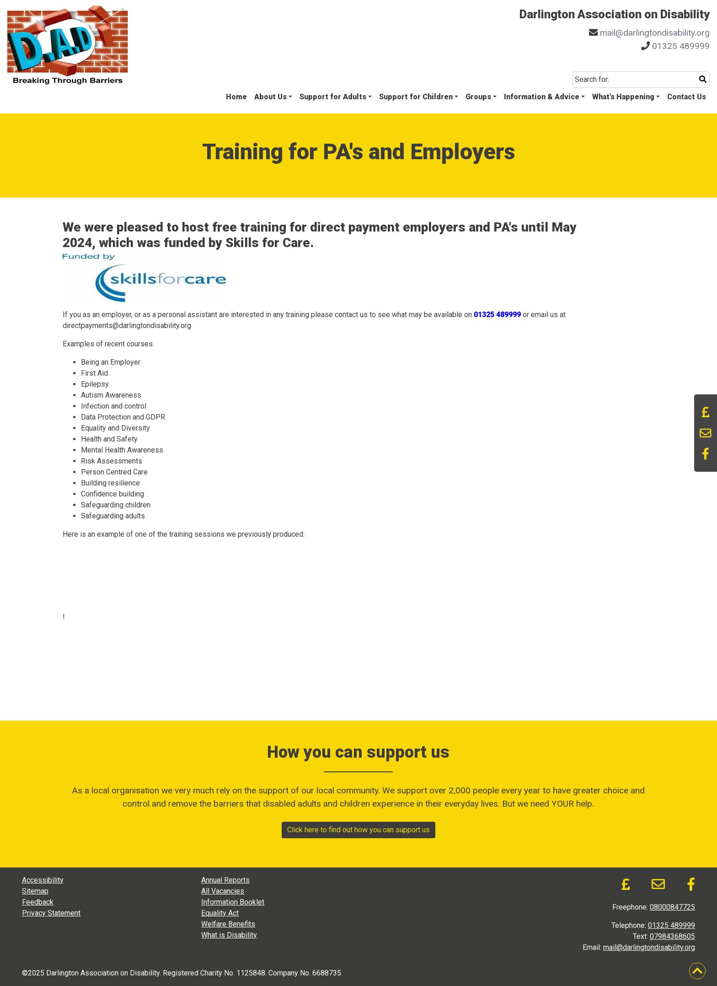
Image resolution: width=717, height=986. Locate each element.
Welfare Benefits (228, 924)
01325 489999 (681, 46)
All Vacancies (222, 891)
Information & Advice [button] (541, 96)
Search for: (592, 79)
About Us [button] (270, 96)
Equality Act (220, 913)
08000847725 (672, 907)
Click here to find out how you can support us (358, 829)
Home (236, 96)
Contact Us (686, 96)
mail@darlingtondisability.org (655, 32)
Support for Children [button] (416, 96)
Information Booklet (232, 902)
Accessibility (43, 880)
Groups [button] (478, 96)
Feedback (38, 902)
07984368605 (672, 936)
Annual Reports (225, 880)
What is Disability (229, 935)
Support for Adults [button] (333, 96)
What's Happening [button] (623, 96)
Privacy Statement (51, 913)
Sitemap (35, 891)
